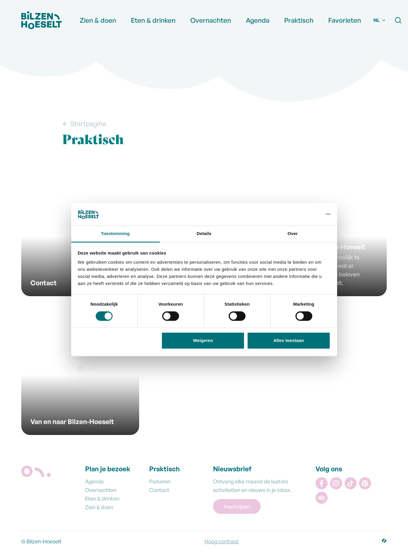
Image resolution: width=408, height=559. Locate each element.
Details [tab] (204, 233)
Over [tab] (292, 233)
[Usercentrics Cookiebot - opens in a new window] (304, 214)
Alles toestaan (288, 340)
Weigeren (203, 340)
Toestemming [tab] (115, 233)
